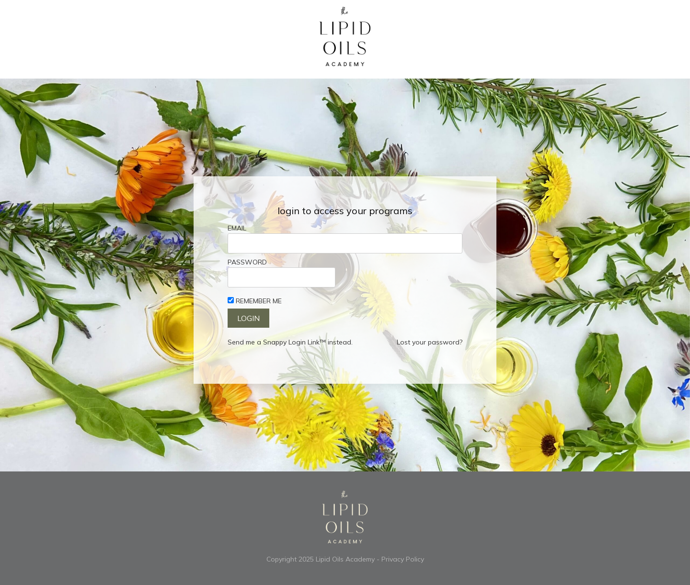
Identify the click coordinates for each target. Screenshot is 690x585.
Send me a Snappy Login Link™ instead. (290, 342)
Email (237, 228)
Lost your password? (429, 342)
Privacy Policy (402, 559)
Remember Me (259, 301)
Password (247, 262)
